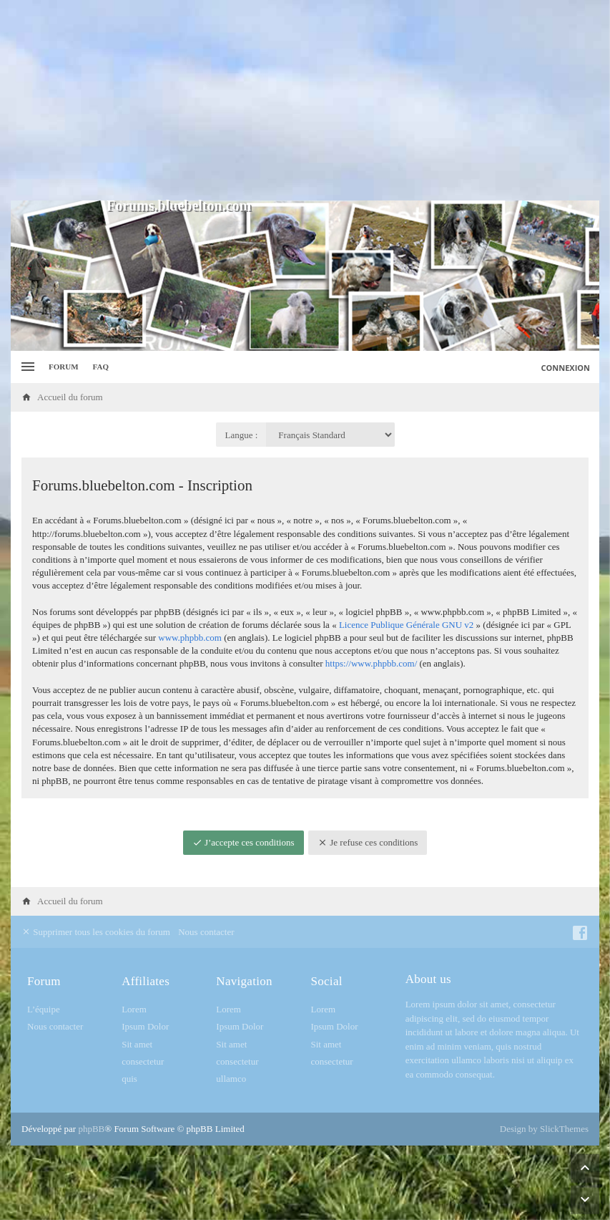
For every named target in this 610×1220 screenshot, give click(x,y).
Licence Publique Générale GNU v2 (406, 624)
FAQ (101, 366)
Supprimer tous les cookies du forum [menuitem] (95, 932)
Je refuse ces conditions (368, 842)
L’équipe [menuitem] (43, 1009)
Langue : (241, 435)
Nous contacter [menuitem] (206, 931)
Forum (64, 366)
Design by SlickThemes (544, 1128)
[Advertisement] (305, 100)
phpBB (91, 1128)
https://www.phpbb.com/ (371, 663)
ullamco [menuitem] (231, 1078)
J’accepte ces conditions (243, 842)
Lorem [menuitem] (134, 1009)
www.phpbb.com (190, 637)
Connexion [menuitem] (566, 367)
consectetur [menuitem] (143, 1061)
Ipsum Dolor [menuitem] (145, 1026)
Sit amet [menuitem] (137, 1044)
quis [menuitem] (129, 1078)
